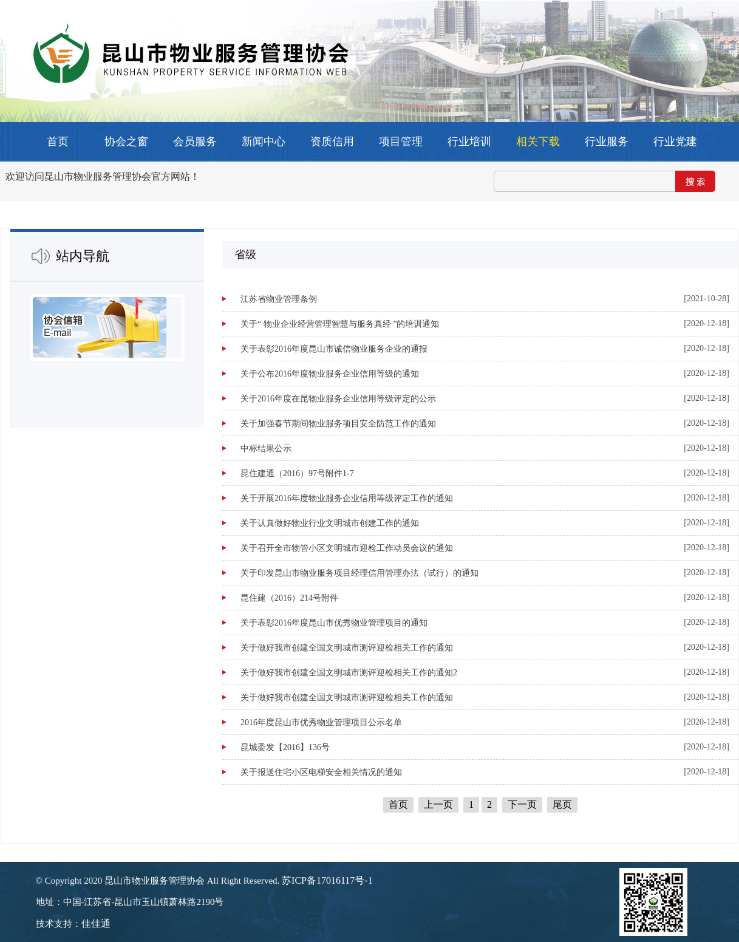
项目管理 (401, 141)
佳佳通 (96, 923)
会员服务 (195, 141)
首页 (58, 141)
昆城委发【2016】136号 (285, 747)
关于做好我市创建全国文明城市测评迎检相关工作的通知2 (348, 672)
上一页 (438, 804)
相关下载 (538, 141)
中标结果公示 (265, 448)
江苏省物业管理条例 (278, 299)
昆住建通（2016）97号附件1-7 (297, 473)
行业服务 (606, 141)
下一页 (522, 804)
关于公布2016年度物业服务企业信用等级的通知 (329, 373)
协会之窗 (126, 141)
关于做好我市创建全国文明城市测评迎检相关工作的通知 (346, 647)
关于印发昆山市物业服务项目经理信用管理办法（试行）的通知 (359, 573)
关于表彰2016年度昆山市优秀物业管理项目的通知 (333, 622)
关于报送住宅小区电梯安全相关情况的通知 (321, 772)
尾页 (562, 804)
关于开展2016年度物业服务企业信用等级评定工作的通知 (346, 498)
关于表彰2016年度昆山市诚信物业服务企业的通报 (333, 348)
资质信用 (332, 141)
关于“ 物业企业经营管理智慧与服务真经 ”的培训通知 (339, 324)
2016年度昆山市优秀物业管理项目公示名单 (321, 722)
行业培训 (469, 141)
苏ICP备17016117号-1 (327, 880)
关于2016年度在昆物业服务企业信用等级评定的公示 (338, 398)
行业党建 (675, 141)
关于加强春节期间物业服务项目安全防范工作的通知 (338, 423)
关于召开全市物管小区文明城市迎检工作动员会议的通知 (346, 548)
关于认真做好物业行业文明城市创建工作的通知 (329, 523)
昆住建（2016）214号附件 (289, 597)
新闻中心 (263, 141)
